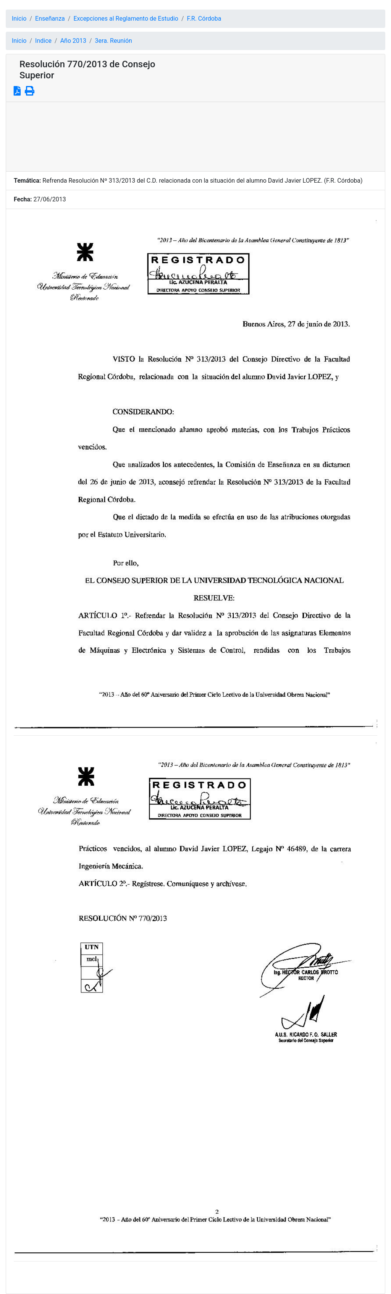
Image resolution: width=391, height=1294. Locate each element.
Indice (43, 40)
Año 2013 (73, 40)
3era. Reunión (113, 40)
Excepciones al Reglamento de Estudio (125, 18)
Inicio (19, 18)
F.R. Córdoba (204, 18)
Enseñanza (50, 18)
